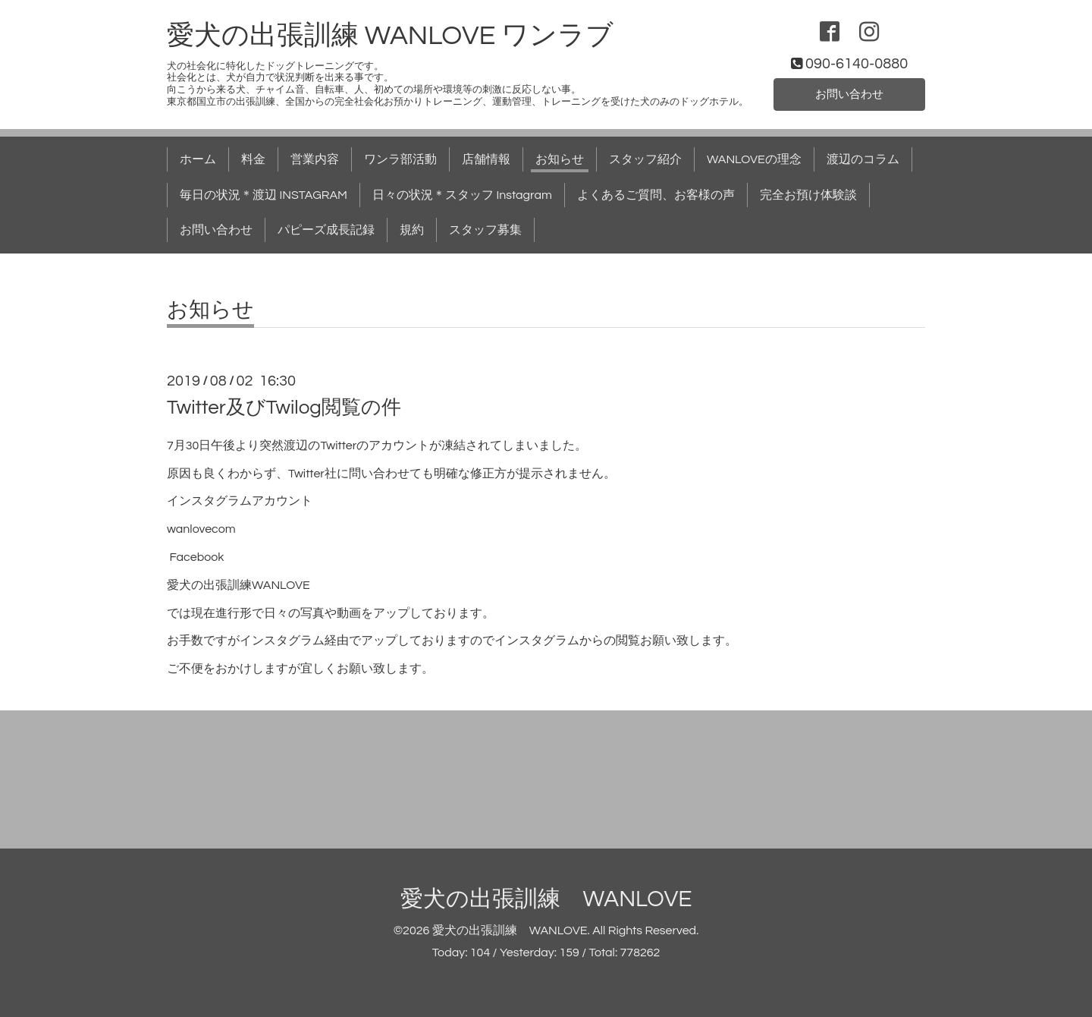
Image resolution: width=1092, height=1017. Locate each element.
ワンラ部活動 (400, 159)
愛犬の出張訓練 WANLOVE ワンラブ (390, 35)
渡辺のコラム (863, 159)
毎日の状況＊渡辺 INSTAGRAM (263, 195)
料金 (253, 159)
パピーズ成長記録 (326, 230)
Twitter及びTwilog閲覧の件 (284, 407)
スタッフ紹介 (645, 159)
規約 (412, 230)
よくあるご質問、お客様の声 (656, 195)
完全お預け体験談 (808, 195)
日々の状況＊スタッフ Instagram (462, 195)
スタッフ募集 (485, 230)
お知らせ (559, 159)
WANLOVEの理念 (754, 159)
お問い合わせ (849, 93)
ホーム (198, 159)
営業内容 (314, 159)
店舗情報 (486, 159)
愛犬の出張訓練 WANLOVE (546, 899)
